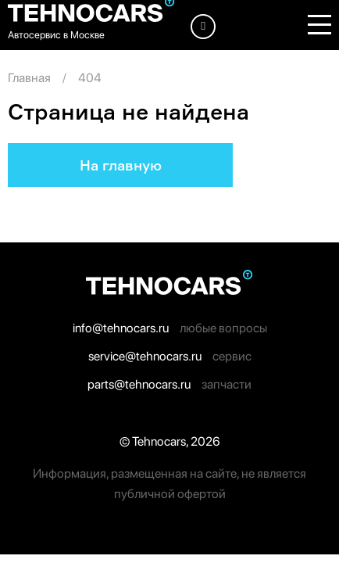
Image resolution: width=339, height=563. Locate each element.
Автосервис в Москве (56, 35)
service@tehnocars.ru (145, 356)
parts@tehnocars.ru (139, 384)
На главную (121, 165)
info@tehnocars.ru (121, 328)
